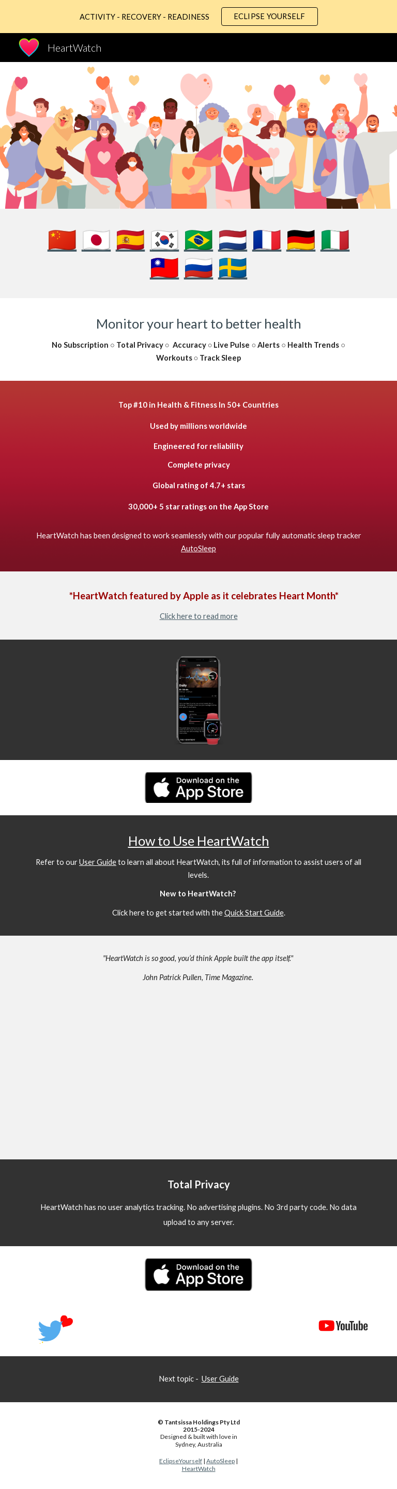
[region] (198, 16)
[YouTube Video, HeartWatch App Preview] (184, 1080)
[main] (198, 253)
